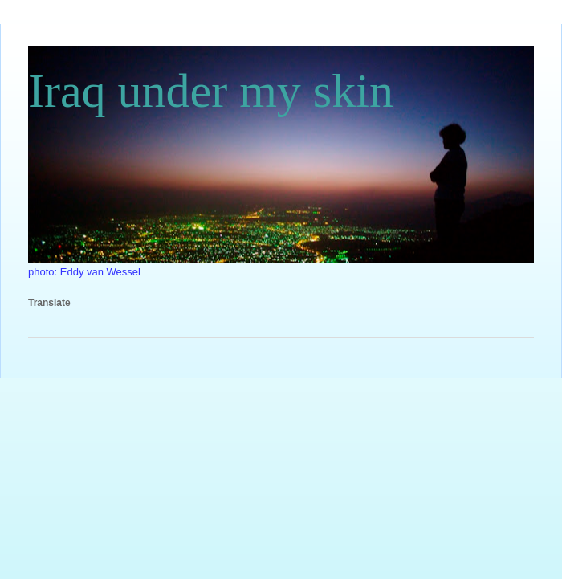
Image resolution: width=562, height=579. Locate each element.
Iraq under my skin (210, 90)
